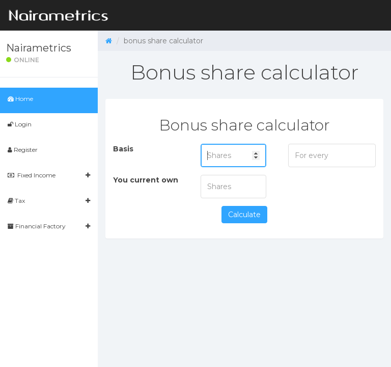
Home (20, 98)
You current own (145, 180)
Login (20, 124)
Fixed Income (49, 175)
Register (23, 149)
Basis (123, 148)
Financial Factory (49, 226)
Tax (49, 201)
